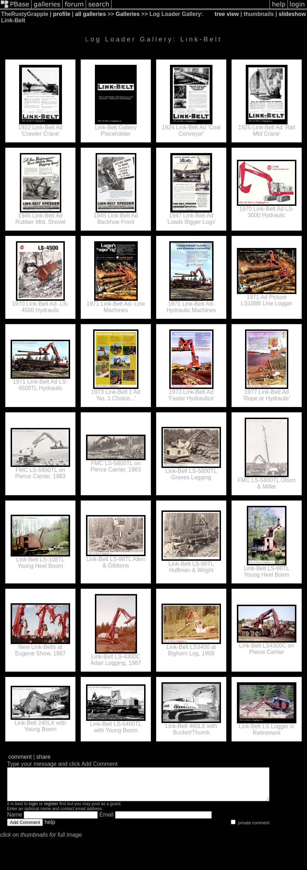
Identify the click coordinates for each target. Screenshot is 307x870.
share (43, 757)
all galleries (90, 14)
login (33, 810)
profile (61, 14)
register (51, 810)
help (50, 828)
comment (20, 757)
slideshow (292, 14)
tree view (227, 14)
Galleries (128, 14)
